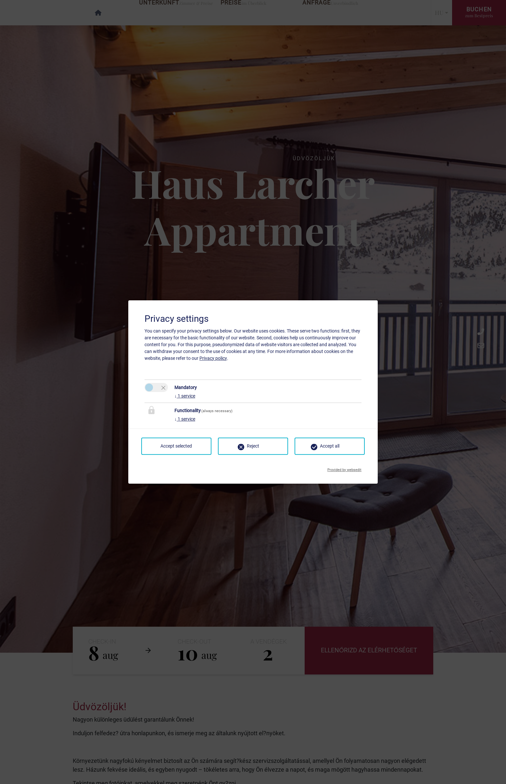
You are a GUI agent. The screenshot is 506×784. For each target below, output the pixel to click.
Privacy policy (213, 358)
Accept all (329, 446)
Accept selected (176, 446)
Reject (253, 446)
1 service (184, 396)
